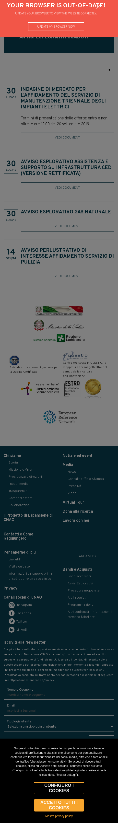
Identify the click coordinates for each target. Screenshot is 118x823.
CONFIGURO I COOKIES (59, 788)
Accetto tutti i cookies (59, 805)
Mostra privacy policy (59, 816)
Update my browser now (56, 26)
